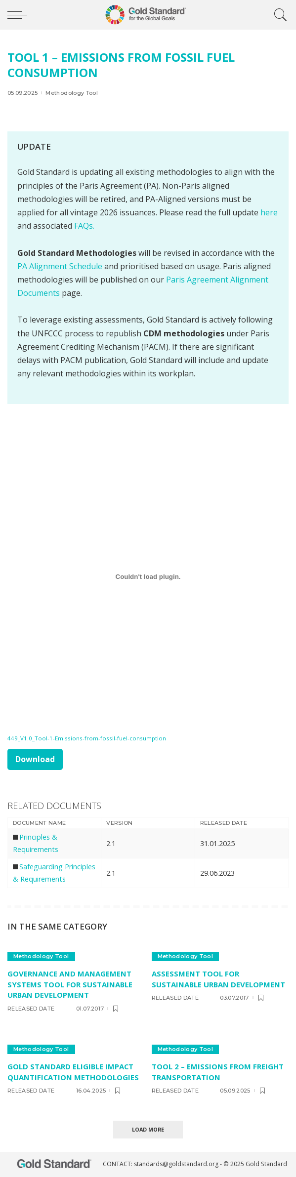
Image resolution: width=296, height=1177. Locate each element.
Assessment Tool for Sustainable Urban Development (218, 979)
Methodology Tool (71, 93)
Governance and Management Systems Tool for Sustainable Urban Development (69, 984)
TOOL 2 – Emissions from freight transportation (218, 1071)
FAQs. (84, 225)
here (269, 212)
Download (35, 759)
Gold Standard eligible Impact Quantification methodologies (73, 1071)
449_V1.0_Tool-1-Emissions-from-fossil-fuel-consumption (86, 738)
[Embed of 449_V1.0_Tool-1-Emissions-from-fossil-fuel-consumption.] (148, 577)
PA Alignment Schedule (60, 266)
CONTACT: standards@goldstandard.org (161, 1164)
